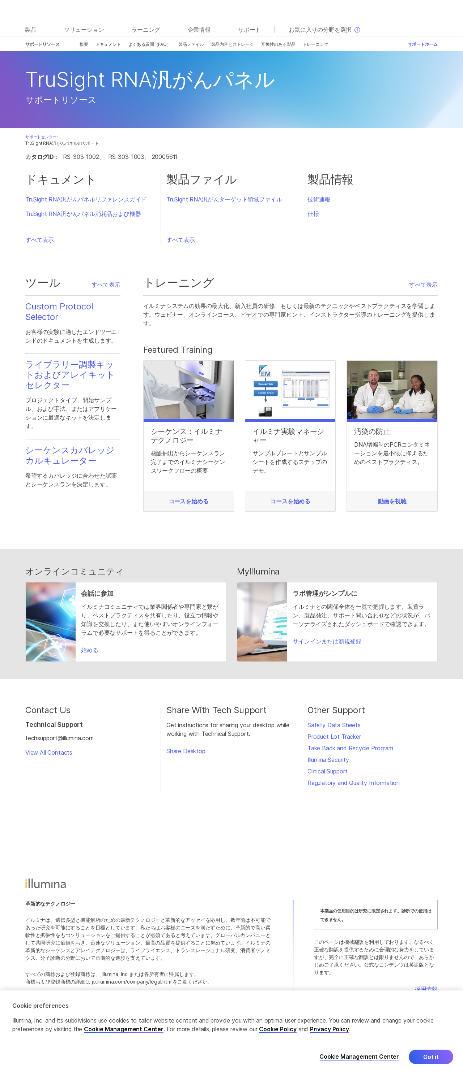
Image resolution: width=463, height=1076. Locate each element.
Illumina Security (328, 759)
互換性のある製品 (278, 44)
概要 (84, 44)
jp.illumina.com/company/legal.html (132, 982)
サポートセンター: (41, 136)
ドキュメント (108, 44)
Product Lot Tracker (334, 736)
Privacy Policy (329, 1029)
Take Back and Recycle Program (350, 748)
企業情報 (199, 29)
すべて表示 (39, 239)
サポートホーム (423, 44)
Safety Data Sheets (334, 725)
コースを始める (189, 501)
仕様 (313, 213)
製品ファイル (191, 44)
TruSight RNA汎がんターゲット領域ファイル (224, 199)
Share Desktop (185, 751)
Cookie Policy (278, 1029)
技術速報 (318, 199)
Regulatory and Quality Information (353, 782)
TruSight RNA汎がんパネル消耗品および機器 (83, 213)
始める (89, 650)
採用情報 (426, 989)
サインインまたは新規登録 (327, 641)
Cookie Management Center (123, 1029)
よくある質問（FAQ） (149, 44)
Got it (431, 1056)
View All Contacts (48, 752)
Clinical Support (327, 771)
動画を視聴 (392, 501)
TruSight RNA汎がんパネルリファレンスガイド (85, 199)
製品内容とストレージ (232, 44)
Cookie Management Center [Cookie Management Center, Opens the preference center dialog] (359, 1056)
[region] (231, 1033)
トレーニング (315, 44)
